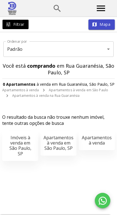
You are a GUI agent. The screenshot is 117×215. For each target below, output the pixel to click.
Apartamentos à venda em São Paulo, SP (58, 143)
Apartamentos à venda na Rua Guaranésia (46, 95)
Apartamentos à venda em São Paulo (78, 90)
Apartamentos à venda (20, 90)
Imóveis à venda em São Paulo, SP (20, 146)
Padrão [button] (14, 49)
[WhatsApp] (102, 200)
